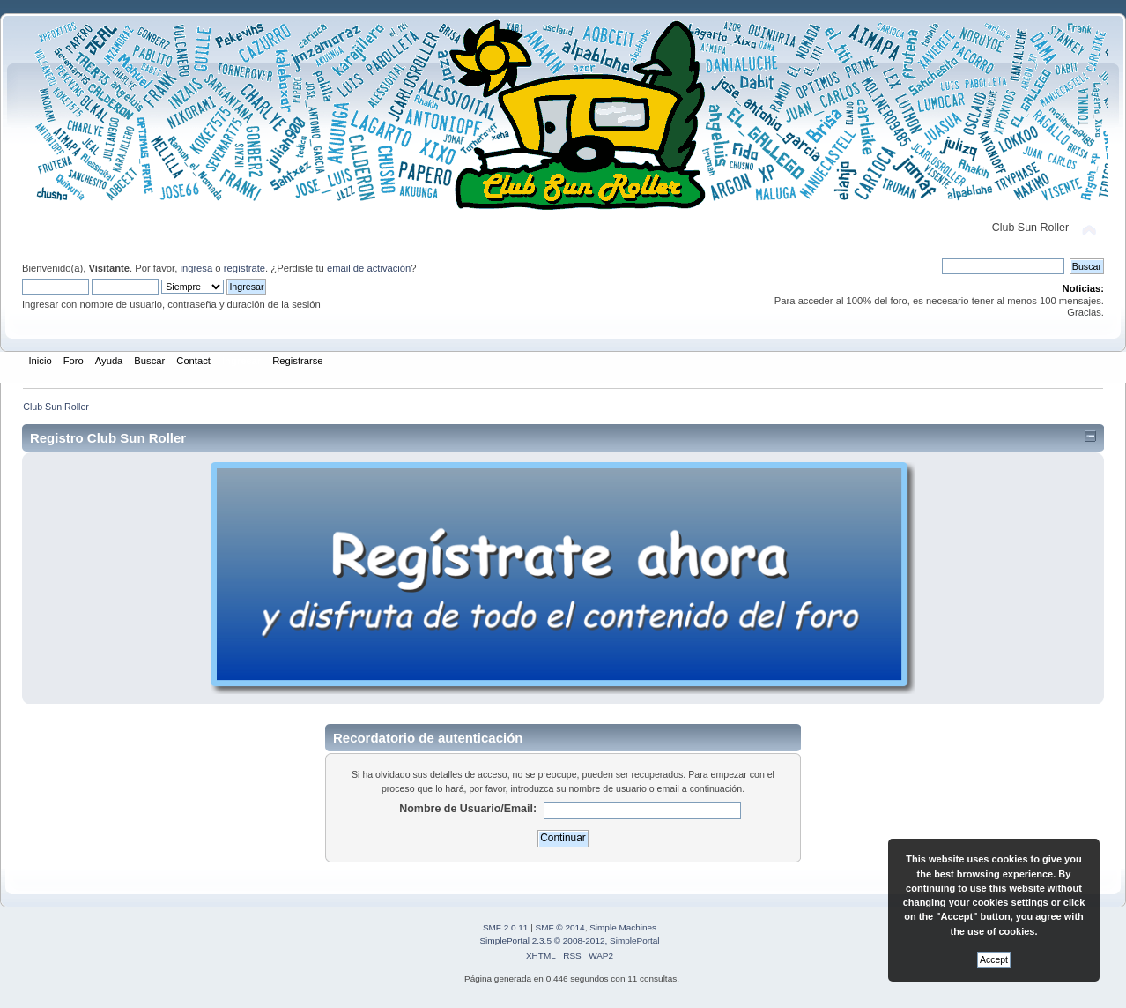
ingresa (196, 268)
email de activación (369, 268)
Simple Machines (622, 927)
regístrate (244, 268)
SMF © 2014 (560, 927)
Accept (994, 960)
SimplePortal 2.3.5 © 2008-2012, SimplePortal (569, 940)
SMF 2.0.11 (506, 927)
